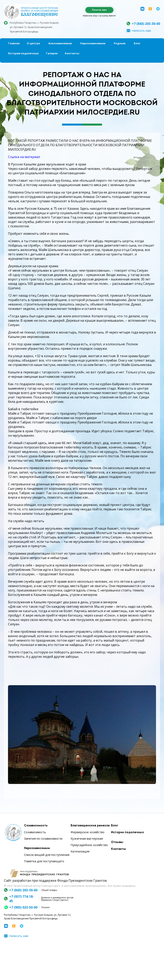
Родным (119, 43)
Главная (14, 43)
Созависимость (36, 825)
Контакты (72, 53)
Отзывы (117, 842)
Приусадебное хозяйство (89, 845)
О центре (33, 43)
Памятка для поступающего (44, 861)
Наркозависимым (92, 43)
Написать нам (141, 30)
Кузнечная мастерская (87, 838)
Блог (137, 43)
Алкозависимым (60, 43)
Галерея (52, 53)
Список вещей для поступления (46, 855)
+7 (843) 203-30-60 (146, 23)
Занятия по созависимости (43, 838)
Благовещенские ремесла (90, 825)
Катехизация (80, 851)
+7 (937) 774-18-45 (21, 898)
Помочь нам (99, 10)
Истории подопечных (23, 53)
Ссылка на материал (24, 157)
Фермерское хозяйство (87, 832)
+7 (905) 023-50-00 (23, 907)
